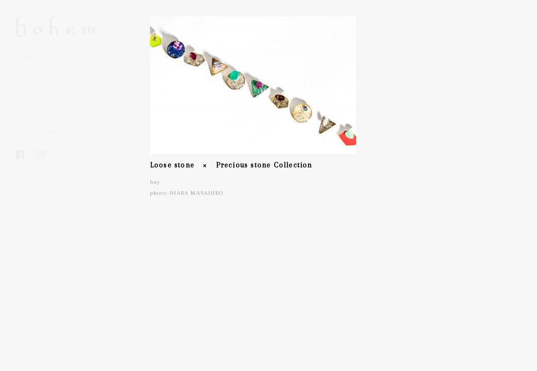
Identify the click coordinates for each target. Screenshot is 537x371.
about (27, 57)
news (25, 87)
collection (35, 72)
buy (155, 182)
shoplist (31, 116)
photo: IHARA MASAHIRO (186, 193)
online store (39, 131)
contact (30, 101)
